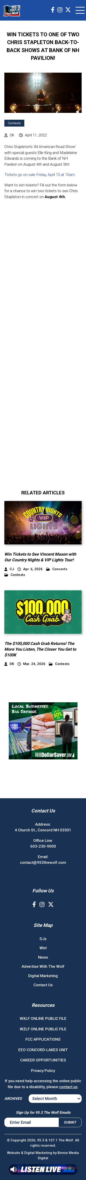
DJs (43, 938)
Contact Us (43, 985)
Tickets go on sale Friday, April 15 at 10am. (40, 174)
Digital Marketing (43, 975)
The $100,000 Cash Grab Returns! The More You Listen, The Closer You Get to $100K (40, 649)
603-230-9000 (43, 846)
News (43, 957)
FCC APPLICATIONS (43, 1039)
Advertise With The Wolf (43, 966)
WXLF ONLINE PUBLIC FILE (43, 1018)
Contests (14, 123)
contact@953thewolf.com (43, 862)
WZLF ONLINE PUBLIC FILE (43, 1029)
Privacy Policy (43, 1070)
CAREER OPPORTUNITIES (43, 1060)
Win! (43, 948)
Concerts (56, 569)
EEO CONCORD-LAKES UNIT (43, 1049)
